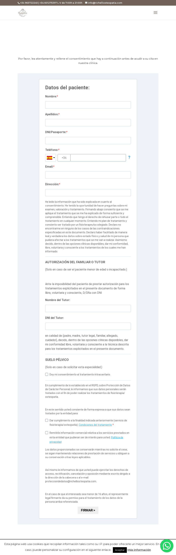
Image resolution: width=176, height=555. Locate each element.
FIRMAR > (88, 510)
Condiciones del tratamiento (95, 424)
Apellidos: (51, 114)
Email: (49, 166)
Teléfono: (51, 150)
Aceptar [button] (120, 549)
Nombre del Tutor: (57, 300)
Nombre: (51, 96)
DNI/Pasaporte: (55, 132)
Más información (139, 550)
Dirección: (52, 184)
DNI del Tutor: (54, 318)
